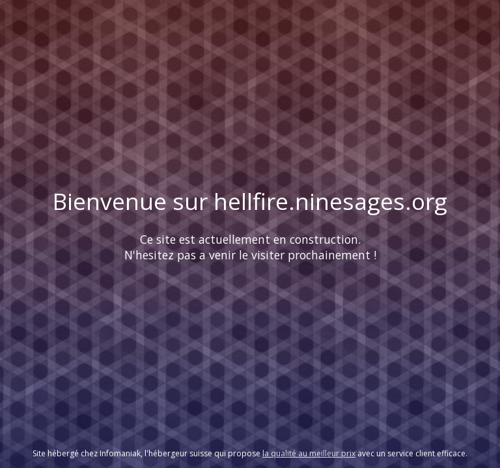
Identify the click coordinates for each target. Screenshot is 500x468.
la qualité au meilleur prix (308, 453)
